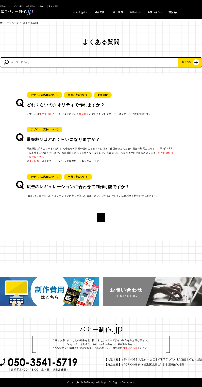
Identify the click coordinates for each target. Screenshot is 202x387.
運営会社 (173, 12)
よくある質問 (30, 22)
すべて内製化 (46, 113)
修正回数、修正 (38, 161)
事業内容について (78, 94)
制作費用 (118, 12)
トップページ (11, 22)
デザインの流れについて (44, 94)
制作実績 (99, 12)
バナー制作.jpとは (78, 12)
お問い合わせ (155, 12)
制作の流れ (136, 12)
